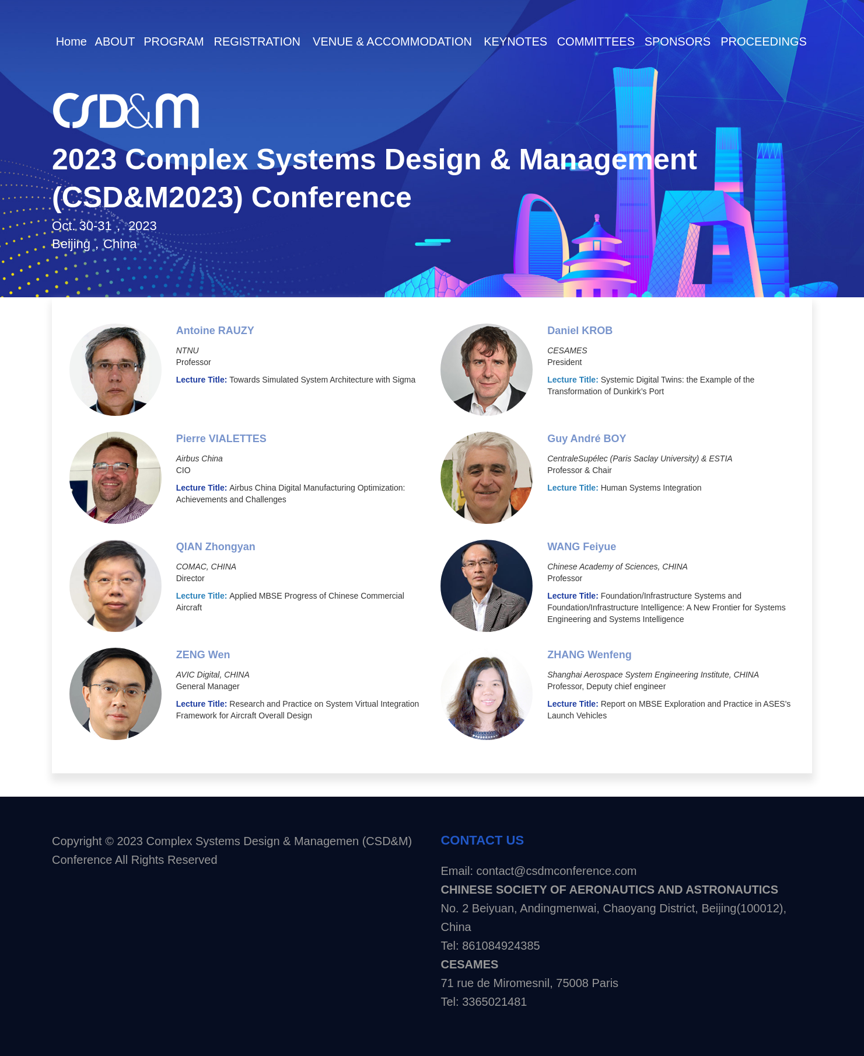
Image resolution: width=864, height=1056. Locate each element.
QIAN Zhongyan (216, 547)
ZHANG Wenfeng (589, 655)
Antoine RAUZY (215, 330)
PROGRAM (174, 41)
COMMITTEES (596, 41)
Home (71, 41)
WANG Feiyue (581, 547)
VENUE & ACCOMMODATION (392, 41)
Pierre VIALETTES (221, 438)
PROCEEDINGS (763, 41)
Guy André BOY (586, 438)
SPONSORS (678, 41)
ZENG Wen (203, 655)
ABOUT (115, 41)
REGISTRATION (257, 41)
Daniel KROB (580, 330)
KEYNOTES (515, 41)
